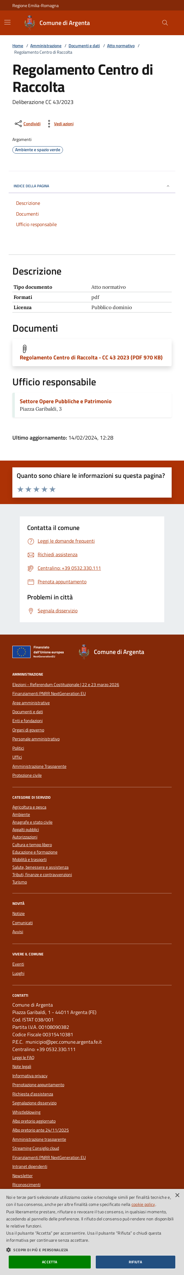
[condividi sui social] (27, 124)
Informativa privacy (30, 1075)
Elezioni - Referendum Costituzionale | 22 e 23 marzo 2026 (65, 684)
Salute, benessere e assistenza (40, 867)
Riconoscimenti (26, 1184)
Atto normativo (121, 46)
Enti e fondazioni (27, 720)
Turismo (19, 882)
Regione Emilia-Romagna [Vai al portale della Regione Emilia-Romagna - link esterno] (35, 5)
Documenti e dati (84, 46)
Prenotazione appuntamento (38, 1084)
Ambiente (21, 814)
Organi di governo (28, 730)
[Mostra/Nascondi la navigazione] (7, 22)
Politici (18, 748)
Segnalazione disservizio (34, 1102)
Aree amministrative (31, 702)
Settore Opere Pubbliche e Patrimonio (66, 401)
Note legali (21, 1066)
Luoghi (18, 973)
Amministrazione (45, 46)
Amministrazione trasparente (39, 1139)
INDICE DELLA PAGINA (92, 186)
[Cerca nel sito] (165, 23)
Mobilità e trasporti (29, 859)
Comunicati (22, 922)
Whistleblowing (26, 1112)
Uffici (17, 757)
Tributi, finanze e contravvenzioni (42, 874)
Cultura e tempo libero (32, 845)
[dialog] (92, 1232)
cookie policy (143, 1204)
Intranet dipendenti (29, 1166)
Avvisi (17, 931)
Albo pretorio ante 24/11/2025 (40, 1130)
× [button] (177, 1195)
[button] (92, 1250)
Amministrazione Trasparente (39, 766)
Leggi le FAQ (23, 1057)
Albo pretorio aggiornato (34, 1121)
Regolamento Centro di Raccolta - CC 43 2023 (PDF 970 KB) (91, 357)
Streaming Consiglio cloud (35, 1148)
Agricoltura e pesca (29, 807)
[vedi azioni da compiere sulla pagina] (59, 124)
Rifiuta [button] (135, 1262)
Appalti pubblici (25, 829)
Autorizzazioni (24, 837)
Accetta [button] (49, 1262)
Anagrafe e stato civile (32, 822)
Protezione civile (27, 775)
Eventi (18, 964)
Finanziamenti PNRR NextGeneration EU (49, 693)
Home (17, 46)
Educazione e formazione (34, 852)
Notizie (18, 913)
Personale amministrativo (36, 738)
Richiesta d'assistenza (32, 1094)
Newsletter (22, 1175)
